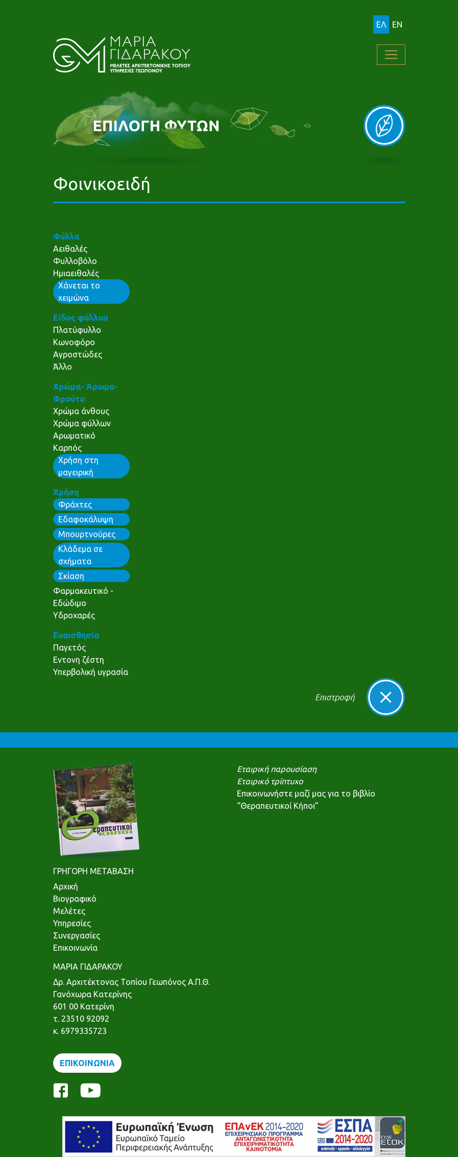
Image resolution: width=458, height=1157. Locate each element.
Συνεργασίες (76, 935)
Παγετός (69, 647)
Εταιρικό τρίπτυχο (270, 781)
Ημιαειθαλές (76, 273)
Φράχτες (75, 504)
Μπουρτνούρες (86, 534)
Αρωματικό (74, 435)
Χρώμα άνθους (81, 411)
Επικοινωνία (75, 947)
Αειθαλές (70, 248)
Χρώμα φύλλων (82, 423)
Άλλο (62, 366)
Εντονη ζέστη (78, 659)
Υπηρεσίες (72, 923)
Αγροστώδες (77, 354)
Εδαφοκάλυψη (85, 519)
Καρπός (67, 447)
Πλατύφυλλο (77, 329)
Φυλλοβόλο (75, 261)
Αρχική (65, 886)
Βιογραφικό (75, 898)
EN (397, 24)
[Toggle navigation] (391, 54)
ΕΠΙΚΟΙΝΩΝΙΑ (87, 1063)
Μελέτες (69, 910)
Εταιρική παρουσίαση (277, 769)
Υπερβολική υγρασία (90, 672)
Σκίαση (71, 576)
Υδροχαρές (74, 615)
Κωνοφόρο (74, 342)
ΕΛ (381, 24)
